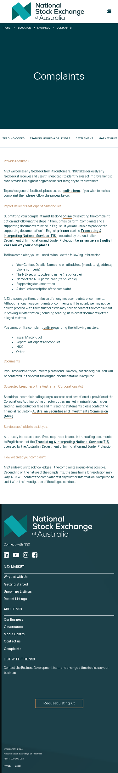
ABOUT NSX (13, 609)
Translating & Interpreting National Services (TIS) (72, 442)
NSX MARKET (14, 567)
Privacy (7, 765)
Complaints (12, 649)
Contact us (12, 641)
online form (71, 191)
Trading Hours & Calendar (50, 138)
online (67, 216)
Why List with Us (15, 577)
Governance (13, 627)
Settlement (84, 138)
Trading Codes (14, 138)
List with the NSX (19, 659)
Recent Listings (15, 599)
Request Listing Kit (59, 703)
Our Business (13, 619)
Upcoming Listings (17, 591)
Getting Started (16, 584)
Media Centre (14, 634)
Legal (17, 765)
